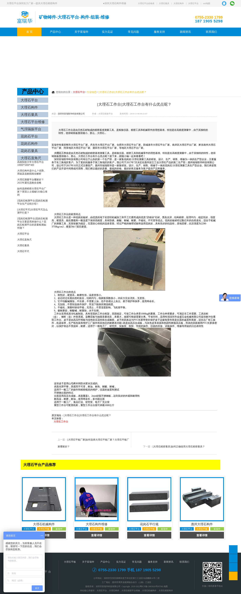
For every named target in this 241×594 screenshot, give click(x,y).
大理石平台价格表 (146, 3)
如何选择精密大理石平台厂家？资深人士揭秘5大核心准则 (32, 191)
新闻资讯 (185, 31)
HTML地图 (163, 586)
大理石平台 (193, 3)
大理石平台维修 (33, 122)
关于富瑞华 (81, 31)
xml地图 (206, 3)
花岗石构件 (29, 143)
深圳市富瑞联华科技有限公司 (71, 114)
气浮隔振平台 (31, 129)
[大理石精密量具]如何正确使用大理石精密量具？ (179, 446)
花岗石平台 (29, 136)
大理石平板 (70, 562)
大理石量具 (164, 3)
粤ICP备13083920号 (149, 586)
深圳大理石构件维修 (115, 3)
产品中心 (55, 31)
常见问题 (133, 31)
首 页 (29, 31)
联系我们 (211, 31)
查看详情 (96, 535)
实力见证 (107, 31)
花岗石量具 (29, 151)
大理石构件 (179, 3)
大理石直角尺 (31, 158)
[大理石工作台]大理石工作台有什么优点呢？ (87, 415)
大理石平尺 (23, 251)
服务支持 (159, 31)
